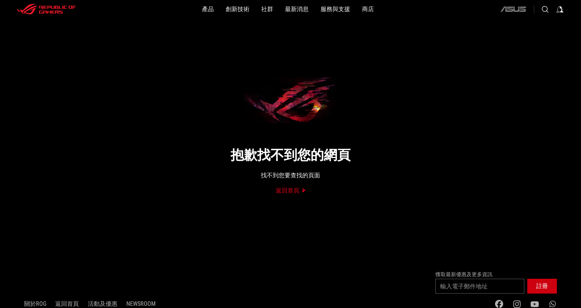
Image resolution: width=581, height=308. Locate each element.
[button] (208, 9)
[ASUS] (513, 9)
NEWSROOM (141, 303)
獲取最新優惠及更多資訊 (463, 274)
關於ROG (35, 303)
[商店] (368, 9)
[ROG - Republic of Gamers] (46, 9)
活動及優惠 (102, 303)
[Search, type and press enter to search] (545, 9)
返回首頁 (67, 303)
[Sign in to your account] (559, 9)
